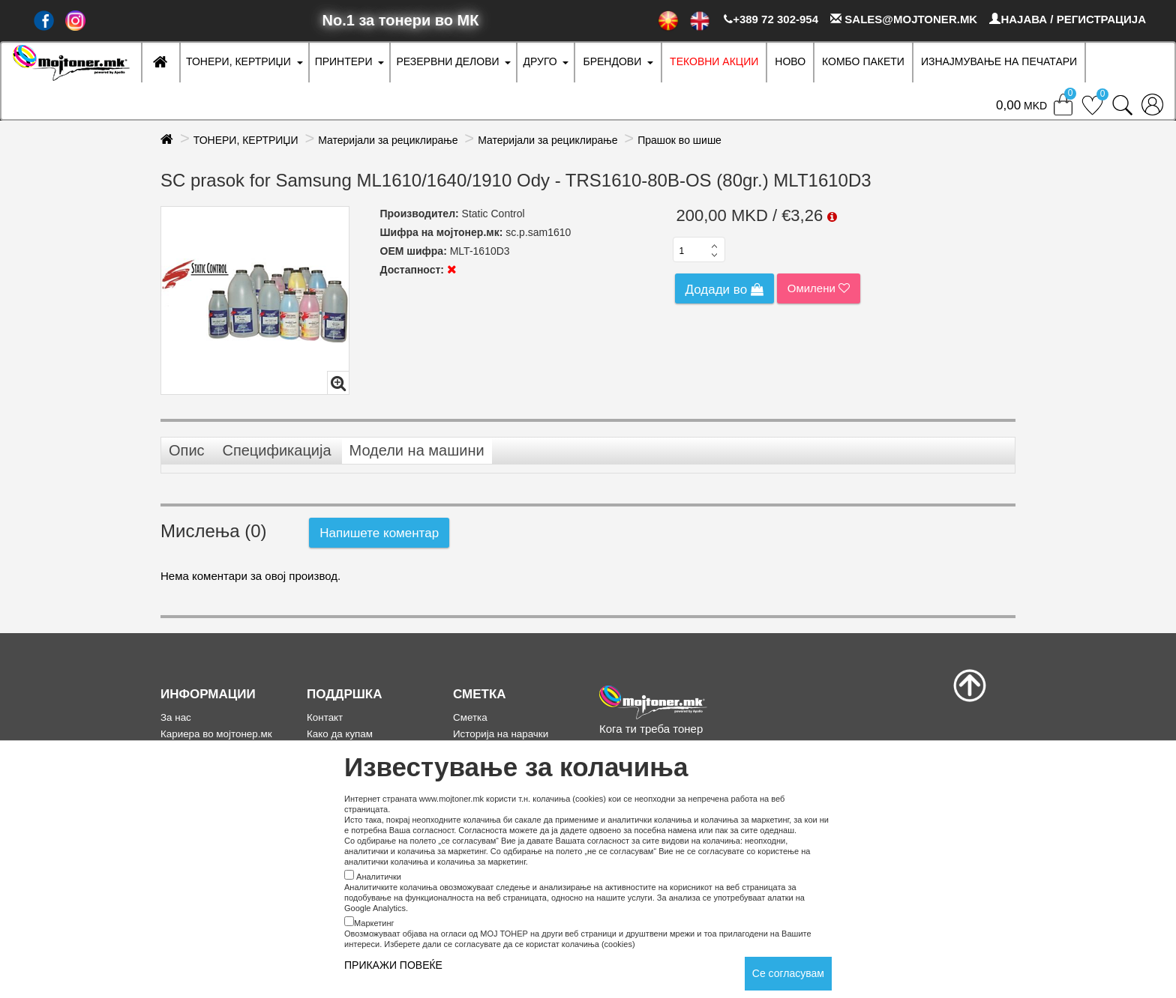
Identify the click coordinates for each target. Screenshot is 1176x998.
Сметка (470, 717)
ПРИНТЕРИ (344, 61)
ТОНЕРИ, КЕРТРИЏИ (238, 61)
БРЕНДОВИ (612, 61)
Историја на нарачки (500, 734)
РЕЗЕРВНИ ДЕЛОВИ (447, 61)
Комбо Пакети (863, 61)
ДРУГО (539, 61)
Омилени (819, 288)
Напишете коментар (379, 533)
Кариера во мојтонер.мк (216, 734)
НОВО (790, 61)
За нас (175, 717)
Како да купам (340, 734)
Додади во (725, 289)
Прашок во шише (680, 140)
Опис (187, 450)
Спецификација (276, 450)
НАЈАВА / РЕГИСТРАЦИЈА (1067, 19)
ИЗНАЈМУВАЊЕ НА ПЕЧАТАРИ (999, 61)
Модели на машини (417, 450)
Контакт (325, 717)
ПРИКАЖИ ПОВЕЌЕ (393, 965)
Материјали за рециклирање (388, 140)
